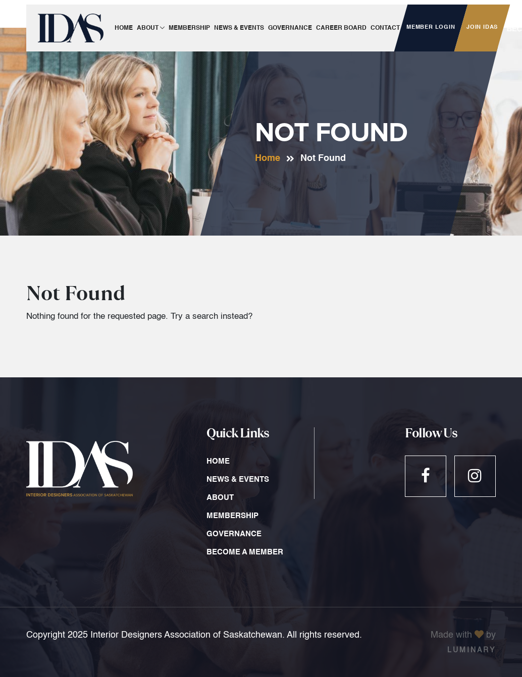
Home (267, 158)
